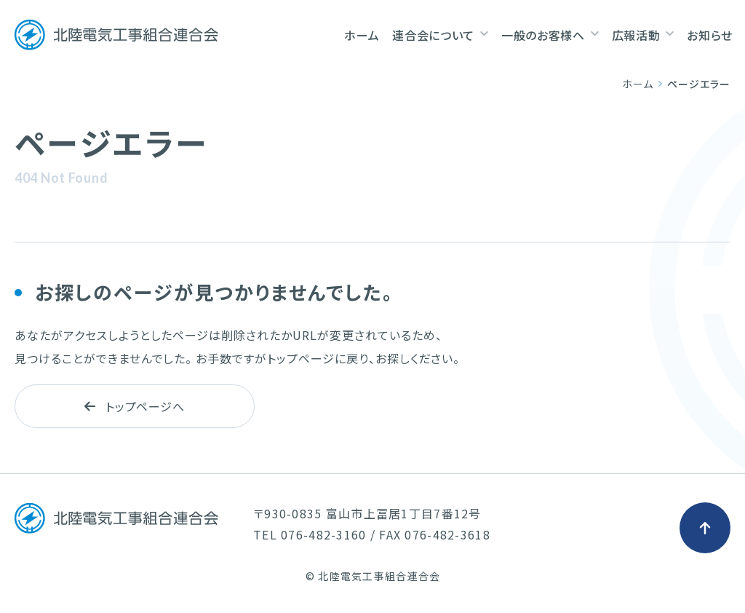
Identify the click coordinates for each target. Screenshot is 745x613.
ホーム (637, 83)
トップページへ (135, 406)
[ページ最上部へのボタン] (705, 527)
